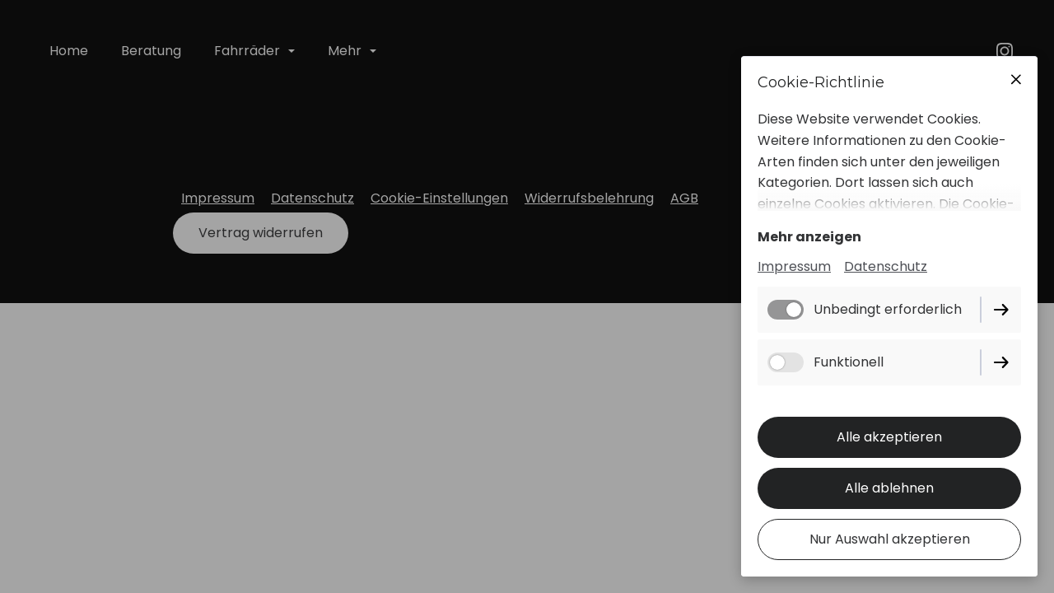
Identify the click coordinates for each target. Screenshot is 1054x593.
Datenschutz (885, 266)
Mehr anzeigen (809, 236)
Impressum (794, 266)
